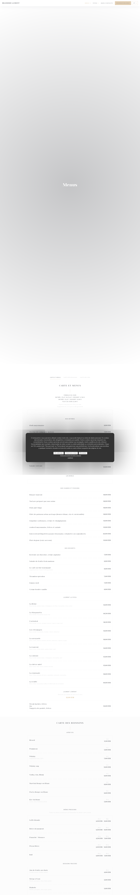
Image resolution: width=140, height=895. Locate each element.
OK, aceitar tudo (58, 453)
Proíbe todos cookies (71, 453)
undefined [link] (70, 458)
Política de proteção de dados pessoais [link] (70, 455)
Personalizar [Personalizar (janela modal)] (83, 453)
